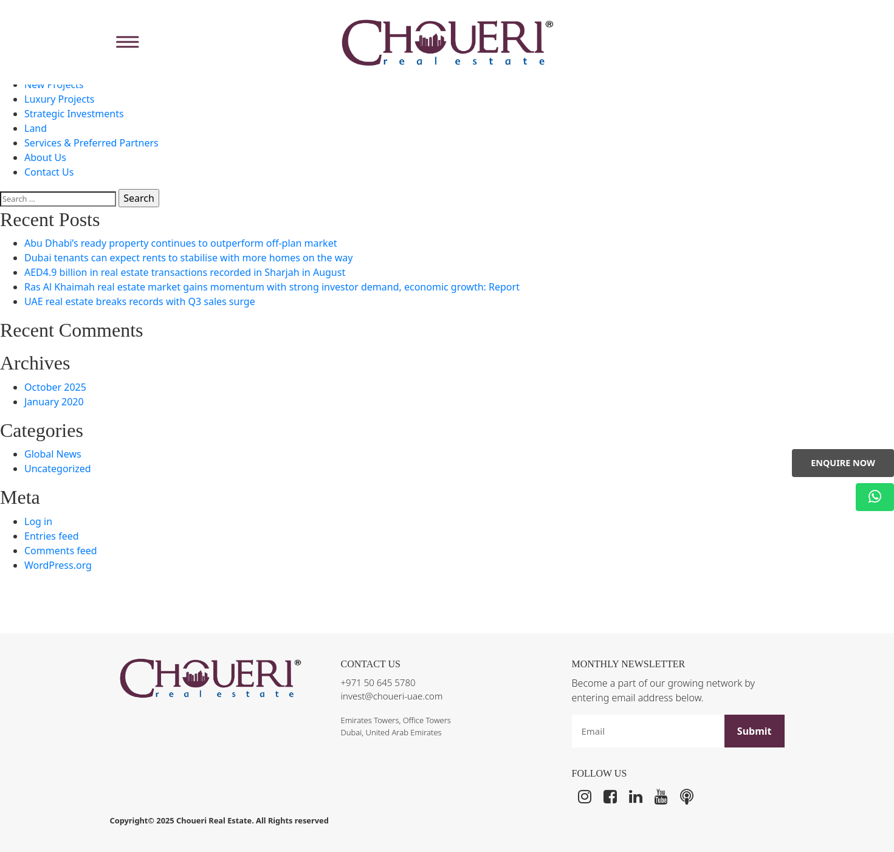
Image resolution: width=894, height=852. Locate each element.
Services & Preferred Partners (91, 142)
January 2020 (54, 401)
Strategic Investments (74, 113)
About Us (45, 157)
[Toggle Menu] (126, 42)
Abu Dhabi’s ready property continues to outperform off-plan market (180, 243)
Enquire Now (843, 463)
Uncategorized (57, 468)
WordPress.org (58, 565)
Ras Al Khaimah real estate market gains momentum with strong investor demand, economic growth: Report (272, 287)
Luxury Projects (59, 99)
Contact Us (49, 172)
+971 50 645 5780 (378, 682)
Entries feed (51, 536)
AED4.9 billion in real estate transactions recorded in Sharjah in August (184, 272)
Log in (38, 521)
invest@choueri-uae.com (392, 696)
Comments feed (60, 550)
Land (35, 128)
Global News (52, 454)
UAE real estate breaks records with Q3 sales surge (139, 301)
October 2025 (55, 387)
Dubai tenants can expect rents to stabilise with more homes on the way (188, 257)
